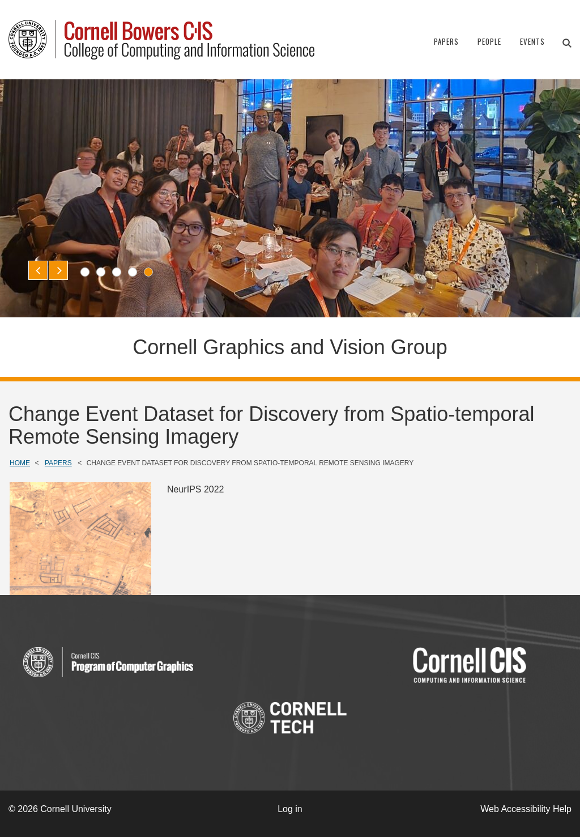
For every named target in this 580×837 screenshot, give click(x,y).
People (489, 41)
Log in (290, 809)
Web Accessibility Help (526, 809)
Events (532, 41)
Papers (446, 41)
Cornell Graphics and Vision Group (290, 347)
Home (20, 463)
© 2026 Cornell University (60, 809)
